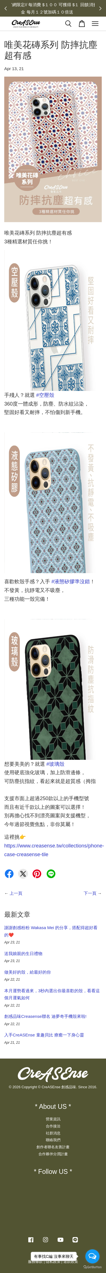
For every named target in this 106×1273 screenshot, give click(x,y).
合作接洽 (53, 1126)
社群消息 (53, 1133)
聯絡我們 (53, 1140)
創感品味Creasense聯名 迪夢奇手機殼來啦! (45, 1016)
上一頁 (16, 893)
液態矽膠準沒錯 (70, 581)
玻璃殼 (55, 764)
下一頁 (90, 893)
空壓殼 (45, 395)
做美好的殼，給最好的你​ (27, 972)
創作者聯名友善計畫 (53, 1147)
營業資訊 (53, 1119)
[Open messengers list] (92, 1256)
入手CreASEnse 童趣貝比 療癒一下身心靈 (44, 1034)
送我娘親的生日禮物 (23, 953)
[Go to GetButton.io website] (92, 1267)
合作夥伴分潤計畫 (53, 1154)
